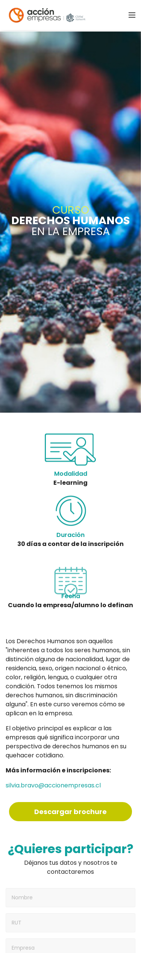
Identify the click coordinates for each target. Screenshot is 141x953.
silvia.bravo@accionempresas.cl (53, 785)
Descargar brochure (70, 811)
